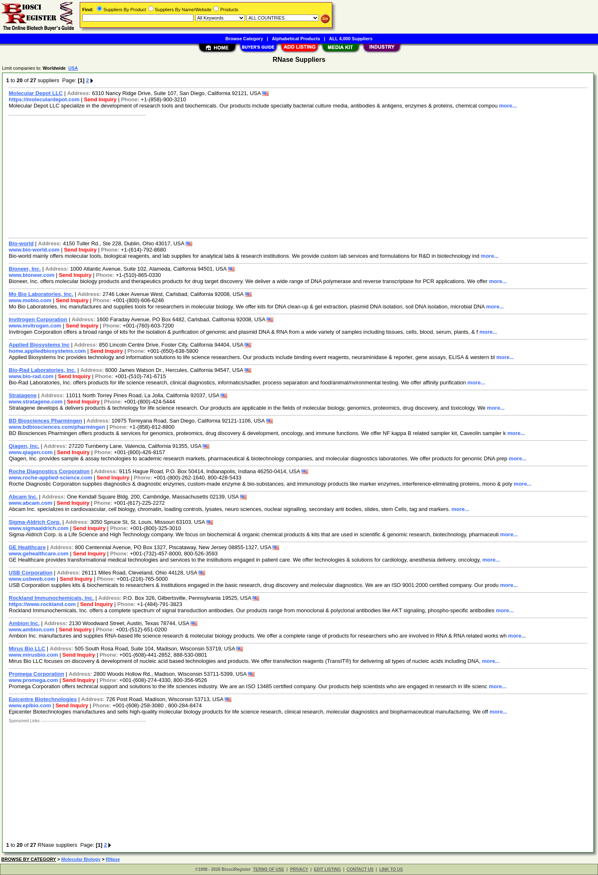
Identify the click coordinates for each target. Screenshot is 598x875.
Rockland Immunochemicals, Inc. (51, 598)
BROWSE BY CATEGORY (28, 859)
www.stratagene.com (36, 401)
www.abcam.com (30, 503)
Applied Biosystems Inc (39, 345)
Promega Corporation (36, 674)
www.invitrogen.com (35, 326)
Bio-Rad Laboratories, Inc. (42, 370)
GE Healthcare (27, 547)
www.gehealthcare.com (39, 553)
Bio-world (21, 243)
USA (73, 68)
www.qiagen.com (31, 452)
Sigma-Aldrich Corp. (35, 522)
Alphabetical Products (296, 38)
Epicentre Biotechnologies (43, 699)
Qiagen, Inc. (24, 446)
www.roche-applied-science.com (50, 477)
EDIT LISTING (327, 869)
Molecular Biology (80, 859)
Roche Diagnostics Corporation (49, 471)
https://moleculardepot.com (44, 99)
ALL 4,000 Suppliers (351, 38)
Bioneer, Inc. (25, 269)
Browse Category (244, 38)
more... (508, 106)
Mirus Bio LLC (27, 648)
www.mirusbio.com (33, 655)
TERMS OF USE (268, 869)
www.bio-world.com (34, 250)
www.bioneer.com (31, 275)
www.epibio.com (30, 705)
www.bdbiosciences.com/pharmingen (57, 427)
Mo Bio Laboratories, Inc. (41, 294)
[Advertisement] (254, 175)
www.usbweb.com (32, 579)
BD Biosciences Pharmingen (45, 421)
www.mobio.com (30, 300)
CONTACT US (360, 869)
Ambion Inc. (24, 623)
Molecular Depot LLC (36, 93)
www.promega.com (33, 680)
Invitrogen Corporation (38, 319)
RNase (113, 859)
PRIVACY (299, 869)
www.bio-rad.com (31, 376)
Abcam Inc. (23, 497)
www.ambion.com (31, 629)
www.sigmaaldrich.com (39, 528)
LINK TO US (390, 869)
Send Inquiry (100, 99)
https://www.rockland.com (42, 604)
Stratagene (23, 395)
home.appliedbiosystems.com (47, 351)
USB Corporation (30, 572)
